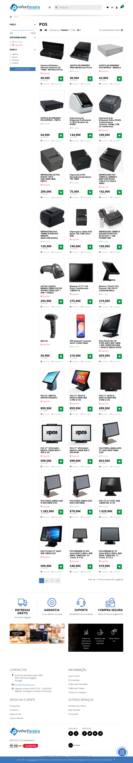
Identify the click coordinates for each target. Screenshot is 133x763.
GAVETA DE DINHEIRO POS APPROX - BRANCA (110, 66)
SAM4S (14, 63)
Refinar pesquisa (22, 69)
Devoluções (15, 706)
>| (58, 580)
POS (16, 17)
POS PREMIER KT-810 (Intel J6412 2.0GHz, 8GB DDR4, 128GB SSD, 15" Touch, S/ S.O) (81, 554)
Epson (14, 57)
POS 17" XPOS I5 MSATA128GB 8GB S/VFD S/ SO (107, 397)
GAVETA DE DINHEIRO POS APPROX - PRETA (51, 119)
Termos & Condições (77, 692)
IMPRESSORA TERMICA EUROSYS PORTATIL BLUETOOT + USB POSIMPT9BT (109, 234)
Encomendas (74, 680)
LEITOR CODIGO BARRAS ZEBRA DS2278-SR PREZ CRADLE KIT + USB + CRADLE (51, 289)
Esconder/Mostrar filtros (111, 30)
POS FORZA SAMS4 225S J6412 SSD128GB (81, 501)
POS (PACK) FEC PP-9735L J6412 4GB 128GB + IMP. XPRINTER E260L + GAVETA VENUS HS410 (110, 344)
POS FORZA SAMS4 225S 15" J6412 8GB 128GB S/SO (110, 450)
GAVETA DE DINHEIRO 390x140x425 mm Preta (81, 66)
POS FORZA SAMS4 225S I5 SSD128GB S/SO (52, 501)
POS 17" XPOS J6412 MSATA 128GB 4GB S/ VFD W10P (80, 450)
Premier (14, 60)
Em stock (16, 42)
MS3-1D (44, 341)
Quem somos (74, 676)
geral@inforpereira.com (25, 684)
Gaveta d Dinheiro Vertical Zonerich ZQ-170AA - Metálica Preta (52, 67)
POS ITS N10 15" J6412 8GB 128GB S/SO (51, 552)
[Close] (114, 760)
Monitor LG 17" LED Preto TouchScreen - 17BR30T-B (79, 288)
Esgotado (16, 45)
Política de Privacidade (78, 684)
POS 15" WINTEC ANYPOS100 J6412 (49, 396)
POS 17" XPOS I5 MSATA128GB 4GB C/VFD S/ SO (78, 397)
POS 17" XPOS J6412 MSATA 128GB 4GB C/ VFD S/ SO (51, 450)
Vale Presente (74, 710)
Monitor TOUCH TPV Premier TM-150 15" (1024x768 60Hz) (109, 288)
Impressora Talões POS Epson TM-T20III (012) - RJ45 (81, 233)
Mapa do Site (15, 714)
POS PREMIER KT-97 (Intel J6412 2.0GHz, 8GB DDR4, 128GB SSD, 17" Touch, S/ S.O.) (110, 554)
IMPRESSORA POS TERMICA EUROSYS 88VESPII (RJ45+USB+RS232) (49, 234)
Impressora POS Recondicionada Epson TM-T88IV (80, 176)
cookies (31, 759)
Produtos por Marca (77, 706)
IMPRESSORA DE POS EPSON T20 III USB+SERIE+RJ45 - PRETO (50, 177)
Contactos (14, 710)
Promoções (73, 714)
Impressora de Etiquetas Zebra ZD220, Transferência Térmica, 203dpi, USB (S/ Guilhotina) (110, 122)
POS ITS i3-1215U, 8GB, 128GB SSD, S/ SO (109, 501)
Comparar (57, 84)
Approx (14, 54)
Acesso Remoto (17, 718)
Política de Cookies (76, 688)
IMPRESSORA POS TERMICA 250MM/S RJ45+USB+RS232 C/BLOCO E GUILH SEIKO (108, 179)
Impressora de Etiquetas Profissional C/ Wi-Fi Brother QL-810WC (80, 121)
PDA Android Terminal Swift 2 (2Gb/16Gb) (80, 342)
